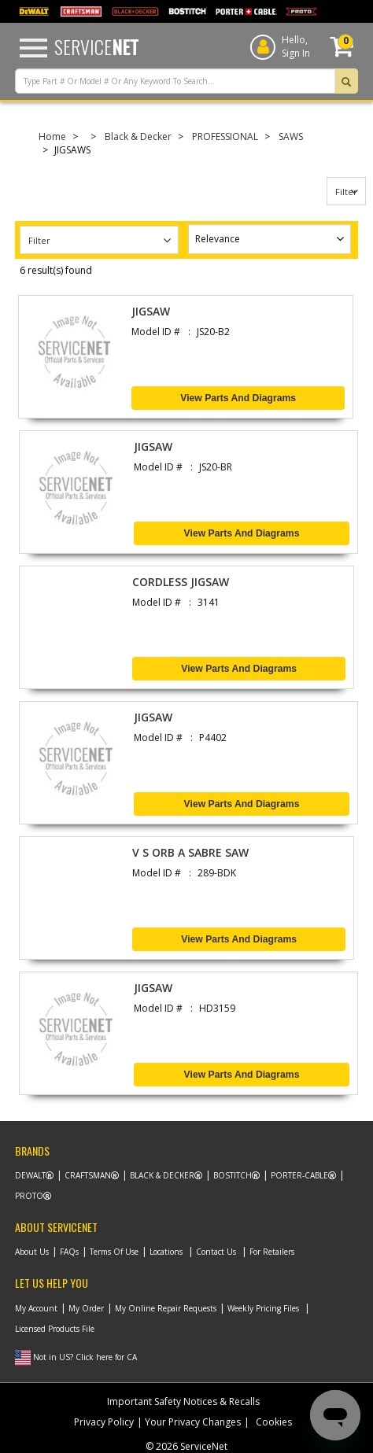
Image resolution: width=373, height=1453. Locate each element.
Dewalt (30, 1175)
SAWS (291, 136)
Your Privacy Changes (193, 1422)
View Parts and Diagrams (238, 398)
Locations (166, 1251)
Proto (29, 1195)
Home (52, 136)
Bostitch (232, 1175)
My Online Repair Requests (165, 1308)
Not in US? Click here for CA (85, 1357)
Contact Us (216, 1251)
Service (96, 46)
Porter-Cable (299, 1175)
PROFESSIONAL (225, 136)
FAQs (69, 1251)
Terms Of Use (114, 1251)
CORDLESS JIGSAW (180, 581)
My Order (86, 1308)
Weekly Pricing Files (263, 1308)
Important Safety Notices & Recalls (183, 1401)
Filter (346, 191)
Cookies (274, 1422)
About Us (32, 1251)
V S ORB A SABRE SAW (190, 852)
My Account (36, 1308)
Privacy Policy (104, 1422)
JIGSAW (150, 311)
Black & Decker (138, 136)
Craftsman (88, 1175)
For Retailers (271, 1251)
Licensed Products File (54, 1328)
